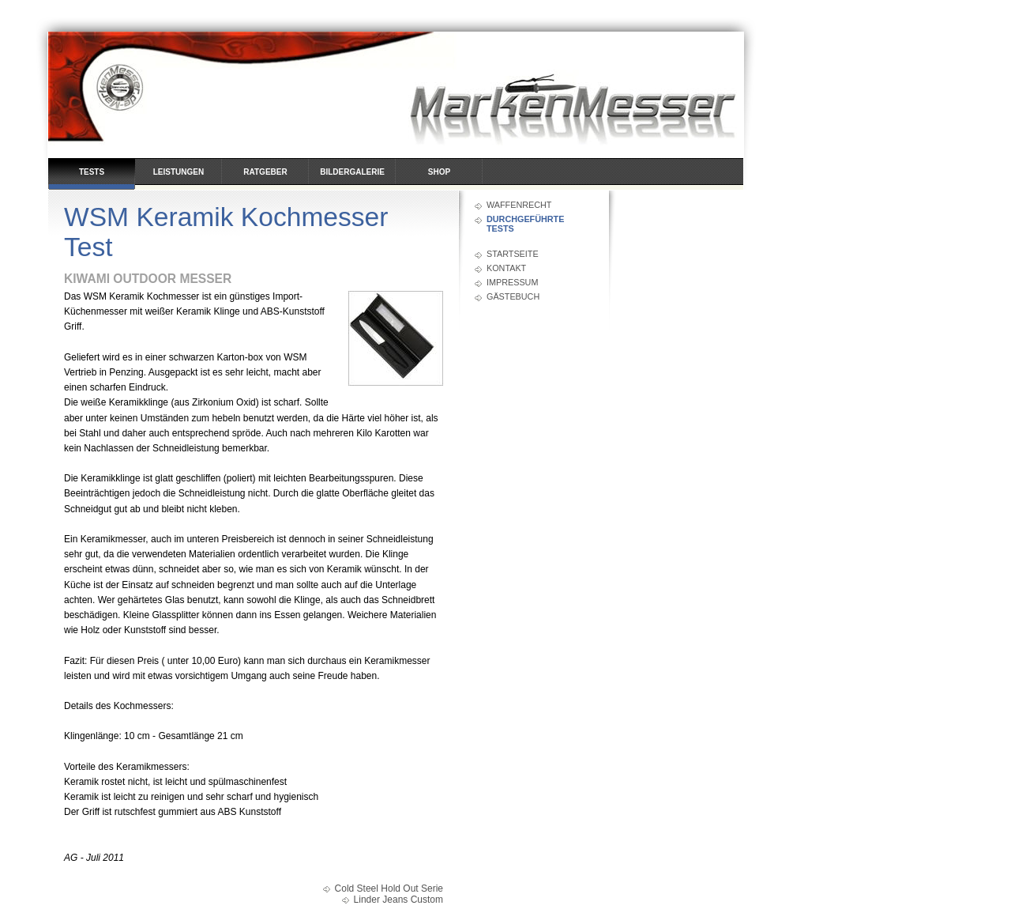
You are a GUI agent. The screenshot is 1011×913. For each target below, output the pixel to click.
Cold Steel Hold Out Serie (389, 888)
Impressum (512, 282)
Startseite (513, 253)
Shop (439, 172)
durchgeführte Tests (525, 223)
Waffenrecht (519, 204)
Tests (91, 172)
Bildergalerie (352, 172)
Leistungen (178, 172)
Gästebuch (513, 296)
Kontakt (506, 268)
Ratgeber (265, 172)
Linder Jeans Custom (398, 899)
